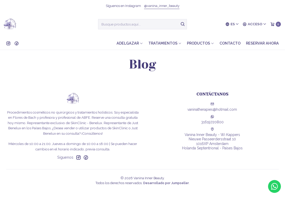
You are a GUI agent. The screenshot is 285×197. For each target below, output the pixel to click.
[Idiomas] (232, 24)
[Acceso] (255, 24)
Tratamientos (165, 43)
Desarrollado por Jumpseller (166, 183)
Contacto (230, 43)
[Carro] (275, 24)
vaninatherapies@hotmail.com (212, 107)
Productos (200, 43)
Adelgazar (130, 43)
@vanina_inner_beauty (161, 6)
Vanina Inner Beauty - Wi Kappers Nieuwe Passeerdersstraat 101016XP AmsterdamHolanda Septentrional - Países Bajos (212, 138)
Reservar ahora (262, 43)
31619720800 (212, 119)
